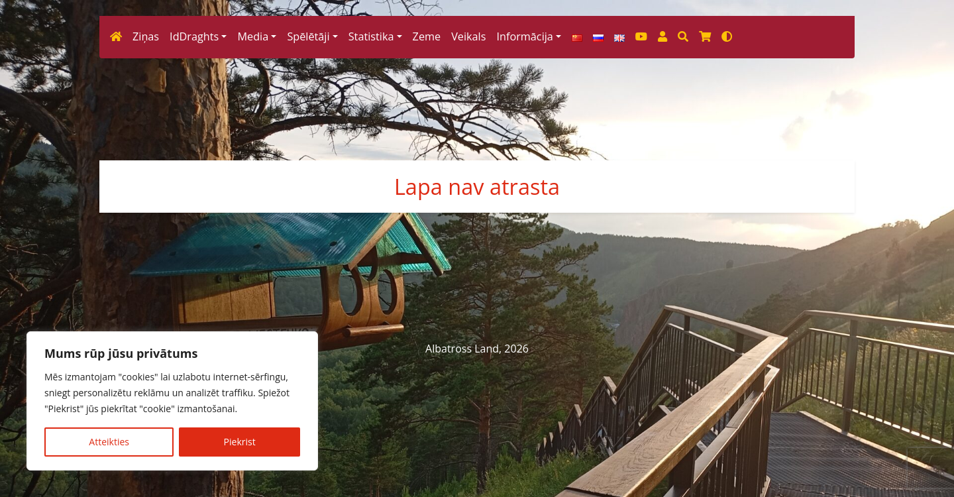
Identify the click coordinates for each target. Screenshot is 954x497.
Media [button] (252, 191)
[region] (172, 400)
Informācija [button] (524, 191)
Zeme (427, 191)
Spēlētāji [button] (308, 191)
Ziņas (145, 191)
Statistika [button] (371, 191)
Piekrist (240, 441)
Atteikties (109, 441)
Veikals (468, 191)
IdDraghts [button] (194, 191)
